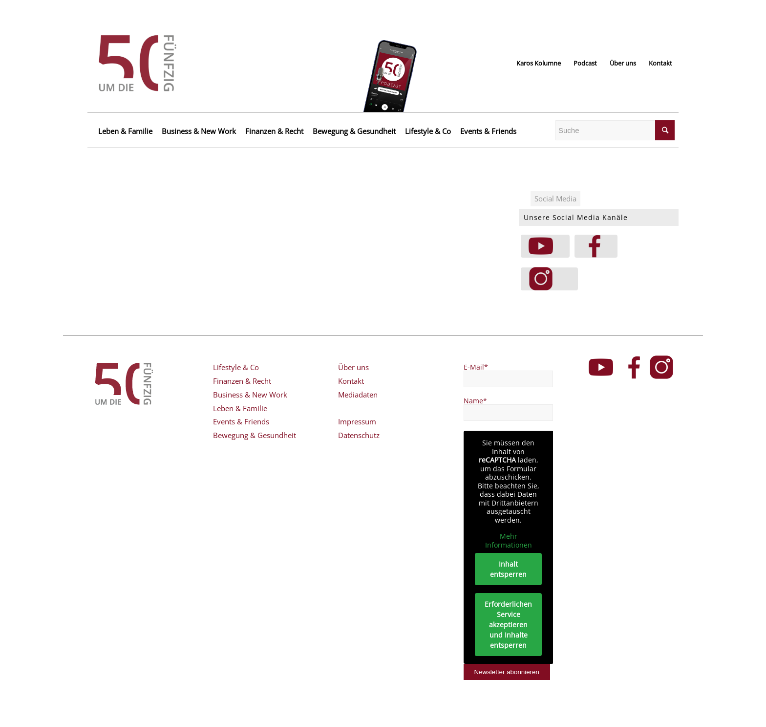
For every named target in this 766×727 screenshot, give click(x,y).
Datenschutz (359, 435)
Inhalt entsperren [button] (508, 569)
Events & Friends (488, 131)
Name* (475, 400)
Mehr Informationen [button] (508, 540)
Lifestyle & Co (428, 131)
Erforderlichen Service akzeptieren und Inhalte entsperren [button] (508, 624)
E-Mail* (476, 367)
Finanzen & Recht (274, 131)
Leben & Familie (125, 131)
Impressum (357, 421)
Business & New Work (199, 131)
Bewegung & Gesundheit (354, 131)
